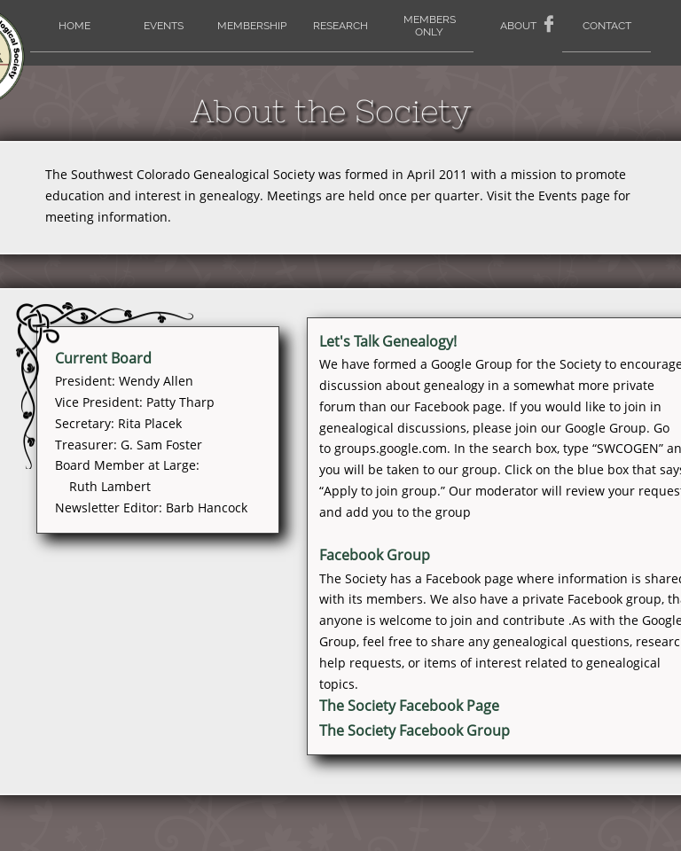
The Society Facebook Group (414, 730)
